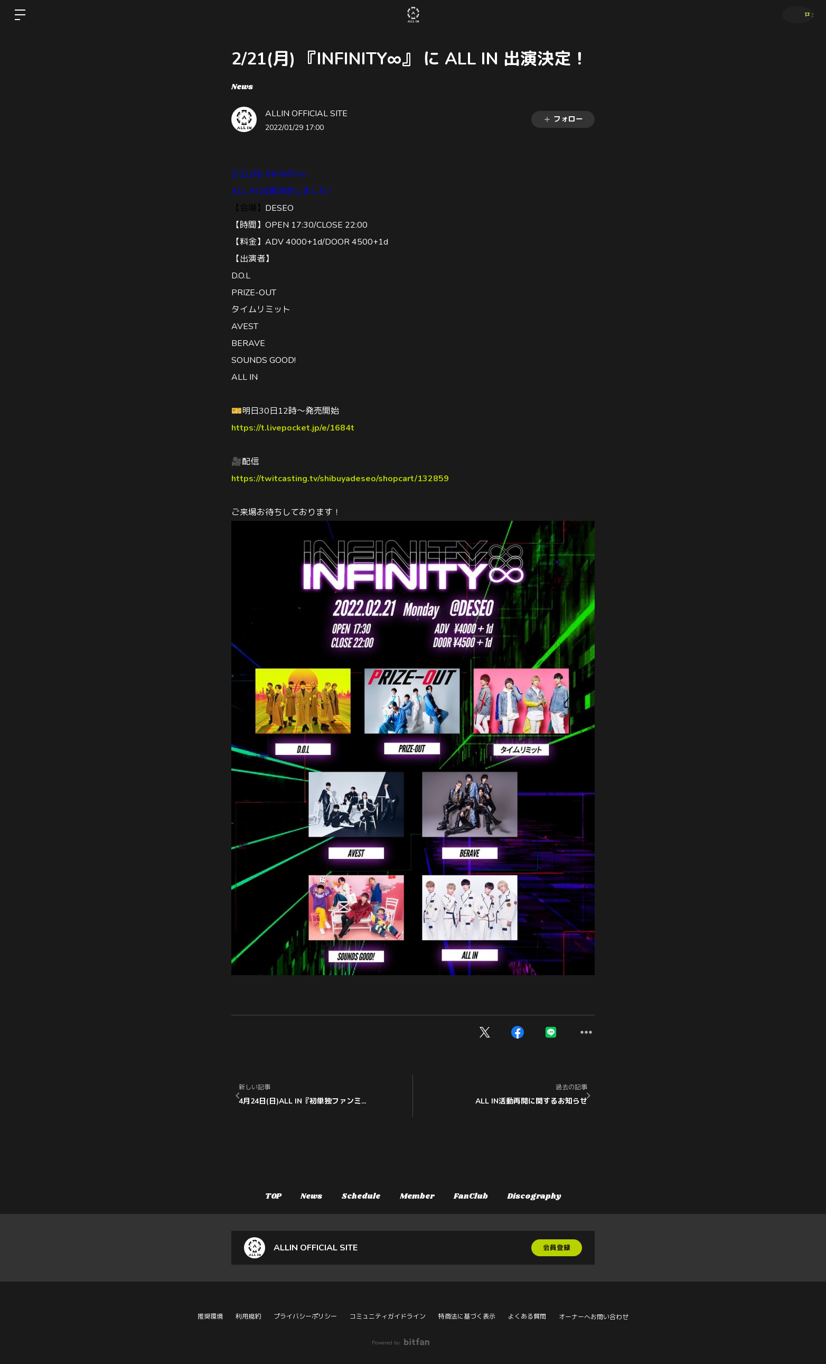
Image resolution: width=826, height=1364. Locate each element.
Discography (551, 1196)
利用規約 (248, 1316)
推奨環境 (210, 1316)
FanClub (481, 1196)
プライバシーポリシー (305, 1316)
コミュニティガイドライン (388, 1316)
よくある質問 (527, 1316)
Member (420, 1196)
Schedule (358, 1196)
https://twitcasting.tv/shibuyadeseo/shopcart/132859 (340, 478)
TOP (256, 1196)
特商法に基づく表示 (466, 1316)
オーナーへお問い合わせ (593, 1317)
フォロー (563, 119)
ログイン (794, 14)
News (242, 87)
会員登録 (556, 1247)
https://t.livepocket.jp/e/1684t (292, 428)
